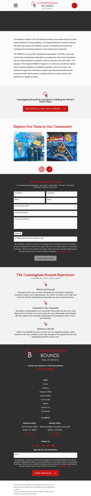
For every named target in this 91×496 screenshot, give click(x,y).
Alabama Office (45, 392)
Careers (45, 388)
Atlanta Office (45, 396)
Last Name (50, 193)
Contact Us (45, 408)
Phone (17, 200)
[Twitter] (57, 446)
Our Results (45, 400)
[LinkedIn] (38, 446)
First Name (18, 193)
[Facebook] (33, 446)
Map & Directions (29, 436)
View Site (29, 433)
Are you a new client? (22, 206)
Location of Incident (21, 213)
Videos (45, 404)
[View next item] (49, 169)
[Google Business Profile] (48, 446)
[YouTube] (53, 446)
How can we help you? (22, 219)
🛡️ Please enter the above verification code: (29, 238)
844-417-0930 (45, 369)
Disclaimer (45, 412)
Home (45, 384)
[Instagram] (43, 446)
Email (49, 200)
